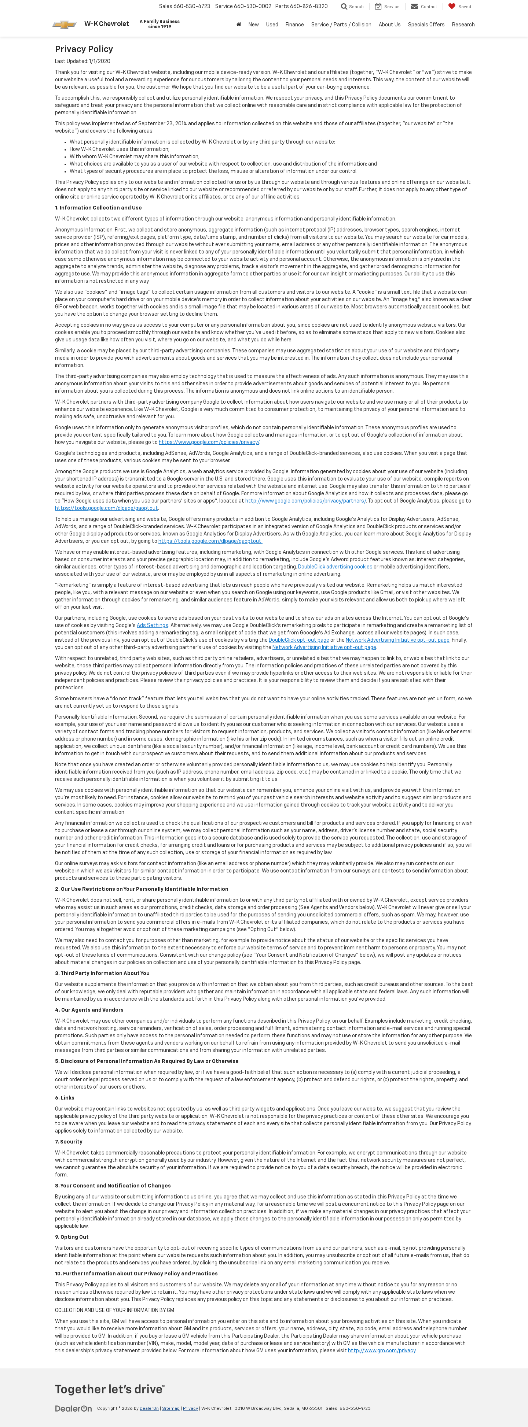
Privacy (190, 1408)
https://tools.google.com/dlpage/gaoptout (106, 508)
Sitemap (171, 1408)
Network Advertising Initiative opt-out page (398, 640)
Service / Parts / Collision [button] (341, 24)
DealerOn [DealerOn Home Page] (149, 1408)
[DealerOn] (73, 1408)
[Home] (239, 25)
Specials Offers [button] (426, 24)
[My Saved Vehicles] (460, 6)
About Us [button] (390, 24)
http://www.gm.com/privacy (381, 1350)
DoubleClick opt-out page (299, 640)
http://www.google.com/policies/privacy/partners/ (305, 501)
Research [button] (463, 24)
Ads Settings (152, 625)
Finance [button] (295, 24)
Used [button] (272, 24)
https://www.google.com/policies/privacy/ (209, 442)
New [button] (254, 24)
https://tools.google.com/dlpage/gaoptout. (210, 541)
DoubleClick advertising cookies (335, 567)
